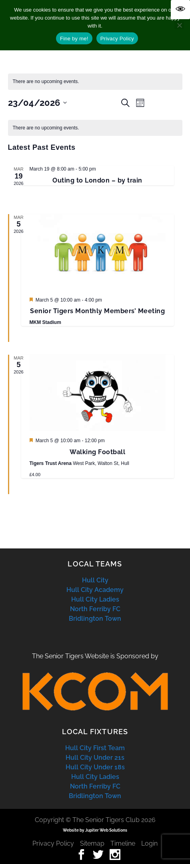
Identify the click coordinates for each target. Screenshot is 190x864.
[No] (179, 25)
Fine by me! (74, 39)
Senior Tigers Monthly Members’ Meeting (97, 311)
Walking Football (97, 452)
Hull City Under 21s (95, 757)
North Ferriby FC (95, 609)
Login (149, 843)
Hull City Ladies (95, 599)
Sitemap (92, 843)
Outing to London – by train (97, 180)
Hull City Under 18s (95, 767)
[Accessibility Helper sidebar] (180, 9)
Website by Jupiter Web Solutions (95, 830)
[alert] (95, 128)
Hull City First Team (95, 748)
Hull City (95, 580)
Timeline (122, 843)
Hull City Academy (95, 590)
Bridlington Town (95, 618)
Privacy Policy (53, 843)
